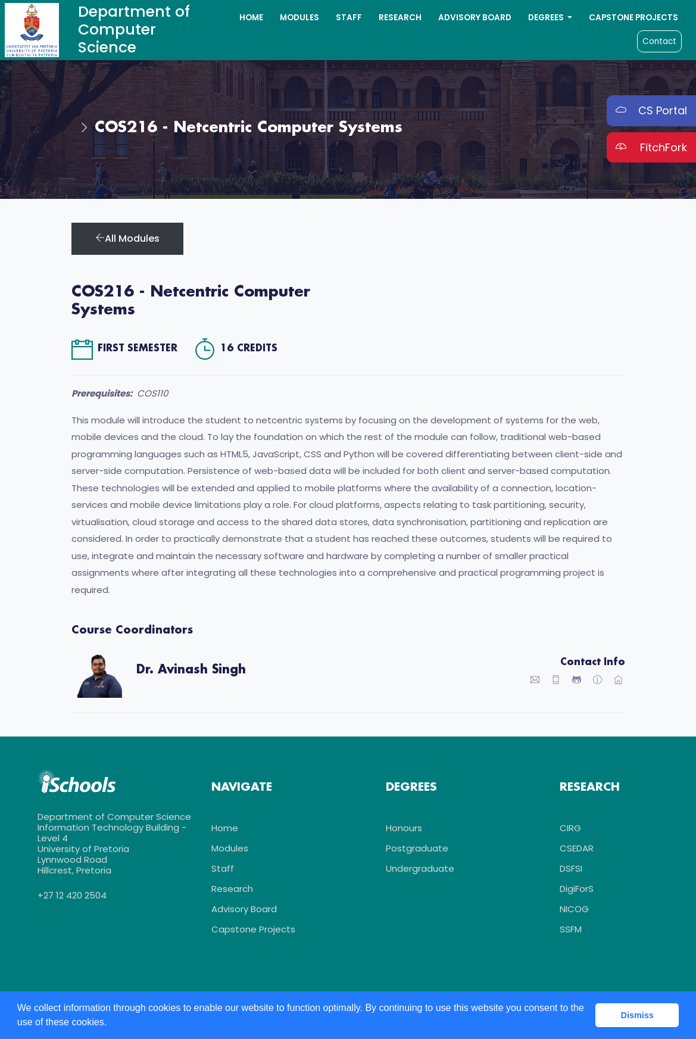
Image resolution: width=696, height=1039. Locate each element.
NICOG (574, 910)
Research (400, 17)
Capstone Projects (633, 17)
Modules (299, 17)
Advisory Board (474, 17)
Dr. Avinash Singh (191, 669)
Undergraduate (420, 869)
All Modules (127, 238)
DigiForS (577, 890)
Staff (349, 17)
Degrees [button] (547, 17)
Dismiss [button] (637, 1015)
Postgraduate (417, 849)
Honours (404, 829)
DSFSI (571, 869)
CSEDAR (577, 849)
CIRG (570, 829)
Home (251, 17)
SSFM (571, 930)
